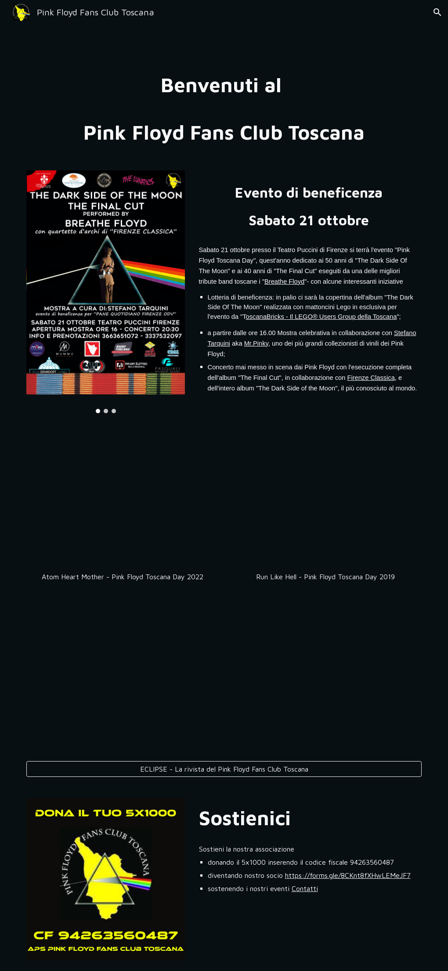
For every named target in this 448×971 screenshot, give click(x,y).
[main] (224, 108)
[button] (437, 12)
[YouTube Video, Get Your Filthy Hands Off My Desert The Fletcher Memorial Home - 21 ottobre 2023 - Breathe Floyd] (122, 674)
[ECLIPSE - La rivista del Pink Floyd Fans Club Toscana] (224, 769)
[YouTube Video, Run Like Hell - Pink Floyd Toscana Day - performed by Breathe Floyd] (325, 499)
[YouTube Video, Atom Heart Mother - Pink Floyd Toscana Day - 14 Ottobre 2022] (122, 499)
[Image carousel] (105, 291)
